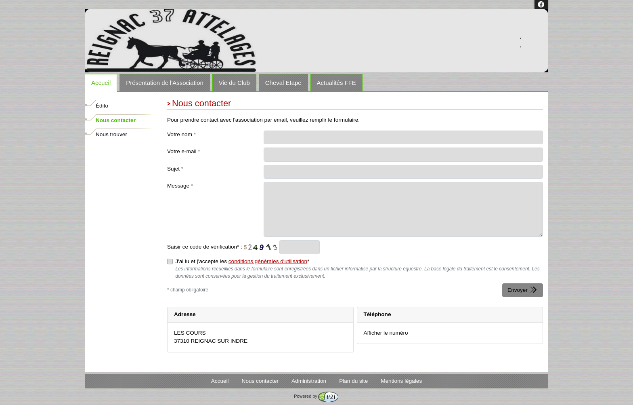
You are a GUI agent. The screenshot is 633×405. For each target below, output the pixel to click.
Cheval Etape (283, 82)
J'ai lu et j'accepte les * (242, 261)
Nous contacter (116, 120)
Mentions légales (401, 381)
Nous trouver (111, 134)
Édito (102, 106)
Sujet (175, 169)
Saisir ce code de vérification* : (204, 247)
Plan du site (353, 381)
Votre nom (181, 134)
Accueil (101, 82)
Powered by (316, 396)
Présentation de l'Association (164, 82)
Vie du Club (234, 82)
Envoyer (522, 289)
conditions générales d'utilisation (267, 261)
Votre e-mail (183, 151)
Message (180, 186)
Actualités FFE (336, 82)
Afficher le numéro (386, 333)
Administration (308, 381)
